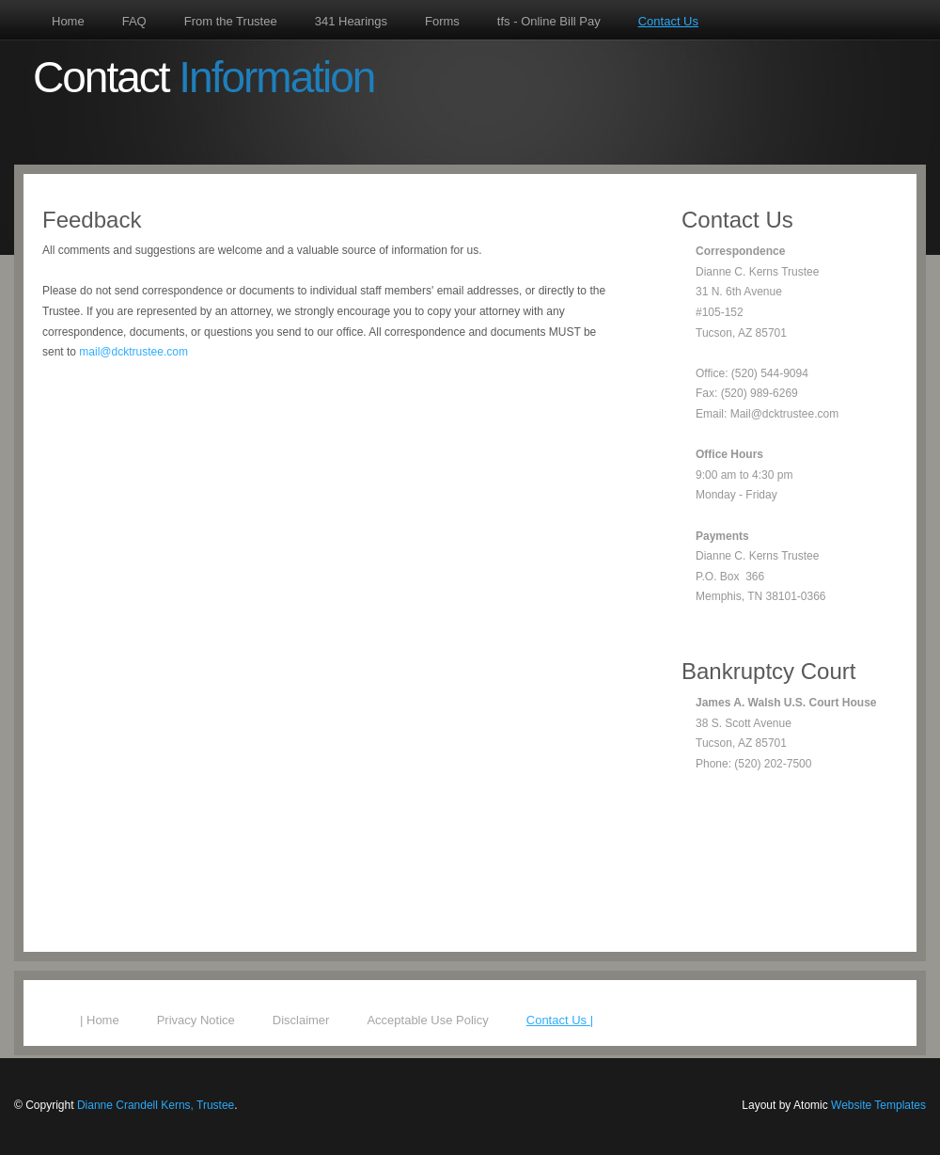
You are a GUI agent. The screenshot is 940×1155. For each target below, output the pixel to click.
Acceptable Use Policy (427, 1020)
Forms (442, 21)
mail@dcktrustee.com (133, 351)
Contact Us (668, 21)
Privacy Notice (196, 1020)
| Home (99, 1020)
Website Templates (878, 1105)
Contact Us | (559, 1020)
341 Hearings (351, 21)
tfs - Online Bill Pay (549, 21)
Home (68, 21)
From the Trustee (230, 21)
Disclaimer (301, 1020)
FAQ (134, 21)
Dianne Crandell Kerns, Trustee (155, 1105)
